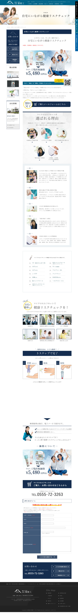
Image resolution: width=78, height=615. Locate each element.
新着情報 (57, 3)
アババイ (54, 613)
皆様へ (62, 3)
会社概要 (35, 3)
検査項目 (51, 3)
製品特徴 (50, 598)
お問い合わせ (62, 606)
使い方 (46, 3)
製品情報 (41, 3)
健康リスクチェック (52, 606)
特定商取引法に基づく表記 (65, 609)
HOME (30, 3)
